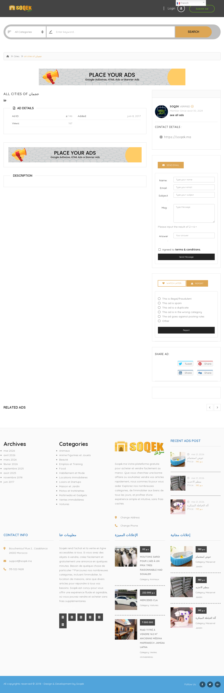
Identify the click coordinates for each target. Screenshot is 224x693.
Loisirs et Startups (70, 482)
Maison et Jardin (69, 486)
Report (186, 330)
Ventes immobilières (71, 499)
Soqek (174, 106)
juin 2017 (9, 482)
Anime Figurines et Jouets (75, 455)
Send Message (186, 256)
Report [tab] (197, 283)
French (183, 3)
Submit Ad (202, 8)
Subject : (163, 198)
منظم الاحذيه (194, 481)
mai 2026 (9, 450)
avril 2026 (9, 455)
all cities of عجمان (21, 94)
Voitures (64, 504)
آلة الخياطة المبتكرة (198, 505)
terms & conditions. (188, 249)
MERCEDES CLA (149, 600)
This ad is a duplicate (175, 307)
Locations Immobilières (73, 477)
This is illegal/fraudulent (177, 298)
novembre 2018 (13, 477)
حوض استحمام (195, 458)
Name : (163, 180)
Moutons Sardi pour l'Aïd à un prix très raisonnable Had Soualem (151, 565)
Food (62, 468)
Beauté (63, 459)
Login (176, 8)
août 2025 (10, 473)
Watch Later (171, 283)
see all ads (177, 115)
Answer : (163, 238)
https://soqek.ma (177, 137)
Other (165, 321)
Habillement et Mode (72, 473)
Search (193, 32)
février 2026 (11, 464)
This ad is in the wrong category (182, 312)
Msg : (165, 207)
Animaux (64, 450)
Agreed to (181, 249)
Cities (16, 56)
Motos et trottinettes (71, 490)
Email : (164, 188)
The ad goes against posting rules (183, 316)
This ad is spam (172, 303)
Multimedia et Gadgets (73, 495)
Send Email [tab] (170, 165)
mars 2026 (10, 459)
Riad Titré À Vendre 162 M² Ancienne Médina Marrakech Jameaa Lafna (152, 638)
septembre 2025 (14, 468)
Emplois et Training (71, 464)
